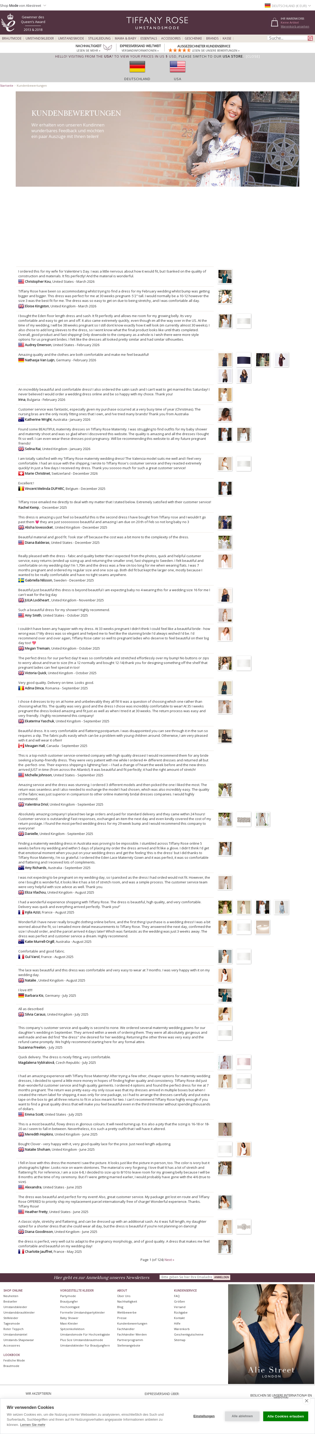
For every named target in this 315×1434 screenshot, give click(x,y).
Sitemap (179, 1340)
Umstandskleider (40, 38)
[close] (306, 1400)
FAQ (177, 1296)
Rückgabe (181, 1312)
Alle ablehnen (242, 1416)
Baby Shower (69, 1318)
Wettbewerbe (127, 1312)
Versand (179, 1307)
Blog (120, 1307)
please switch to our (211, 56)
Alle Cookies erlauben (285, 1416)
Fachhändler (126, 1329)
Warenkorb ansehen (295, 26)
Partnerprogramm (130, 1340)
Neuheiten (10, 1296)
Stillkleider (10, 1318)
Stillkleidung (99, 38)
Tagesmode (11, 1323)
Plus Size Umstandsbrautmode (81, 1340)
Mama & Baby (125, 38)
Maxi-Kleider (69, 1323)
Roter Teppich (13, 1329)
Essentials (148, 38)
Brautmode (11, 38)
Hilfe (177, 1323)
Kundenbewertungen (132, 1323)
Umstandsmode (71, 38)
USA (177, 78)
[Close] (253, 56)
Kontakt (179, 1318)
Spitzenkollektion (72, 1329)
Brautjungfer (69, 1301)
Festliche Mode (14, 1360)
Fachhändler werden (132, 1334)
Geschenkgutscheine (189, 1334)
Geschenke (193, 38)
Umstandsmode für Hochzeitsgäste (85, 1334)
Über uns (123, 1296)
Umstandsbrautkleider (19, 1312)
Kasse (227, 38)
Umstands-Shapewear (18, 1340)
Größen (179, 1301)
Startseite (6, 85)
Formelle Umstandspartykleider (82, 1312)
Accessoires (171, 38)
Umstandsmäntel (15, 1334)
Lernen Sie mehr (32, 1425)
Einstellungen (204, 1416)
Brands (212, 38)
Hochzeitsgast (70, 1307)
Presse (122, 1318)
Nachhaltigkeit (127, 1301)
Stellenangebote (128, 1345)
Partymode (68, 1296)
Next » (169, 1259)
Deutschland (137, 78)
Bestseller (10, 1301)
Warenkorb (182, 1329)
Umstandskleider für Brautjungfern (85, 1345)
